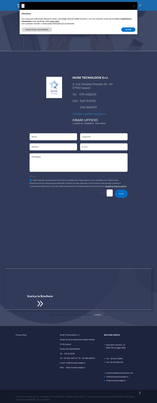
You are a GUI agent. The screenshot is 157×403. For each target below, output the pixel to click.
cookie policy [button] (54, 21)
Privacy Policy (21, 335)
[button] (134, 6)
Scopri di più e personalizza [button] (37, 30)
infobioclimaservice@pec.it (117, 377)
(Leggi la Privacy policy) (115, 186)
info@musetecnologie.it (89, 114)
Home (51, 315)
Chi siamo (88, 315)
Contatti (97, 315)
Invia (121, 193)
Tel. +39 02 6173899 (114, 358)
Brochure (77, 315)
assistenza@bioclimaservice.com (119, 373)
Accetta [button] (128, 30)
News (106, 315)
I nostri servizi (62, 315)
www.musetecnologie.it (76, 367)
